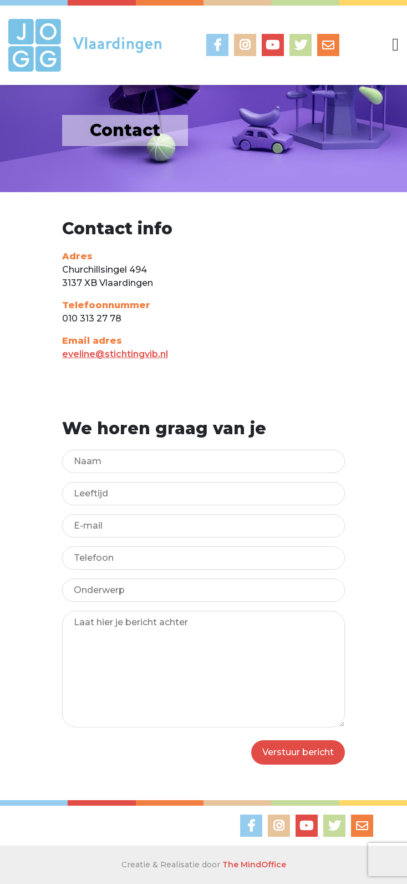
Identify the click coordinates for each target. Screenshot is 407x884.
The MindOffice (254, 865)
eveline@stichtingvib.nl (115, 354)
